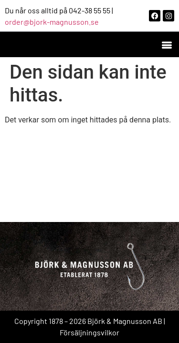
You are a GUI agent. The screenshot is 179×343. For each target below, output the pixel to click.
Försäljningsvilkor (89, 332)
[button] (166, 44)
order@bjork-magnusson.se (52, 21)
